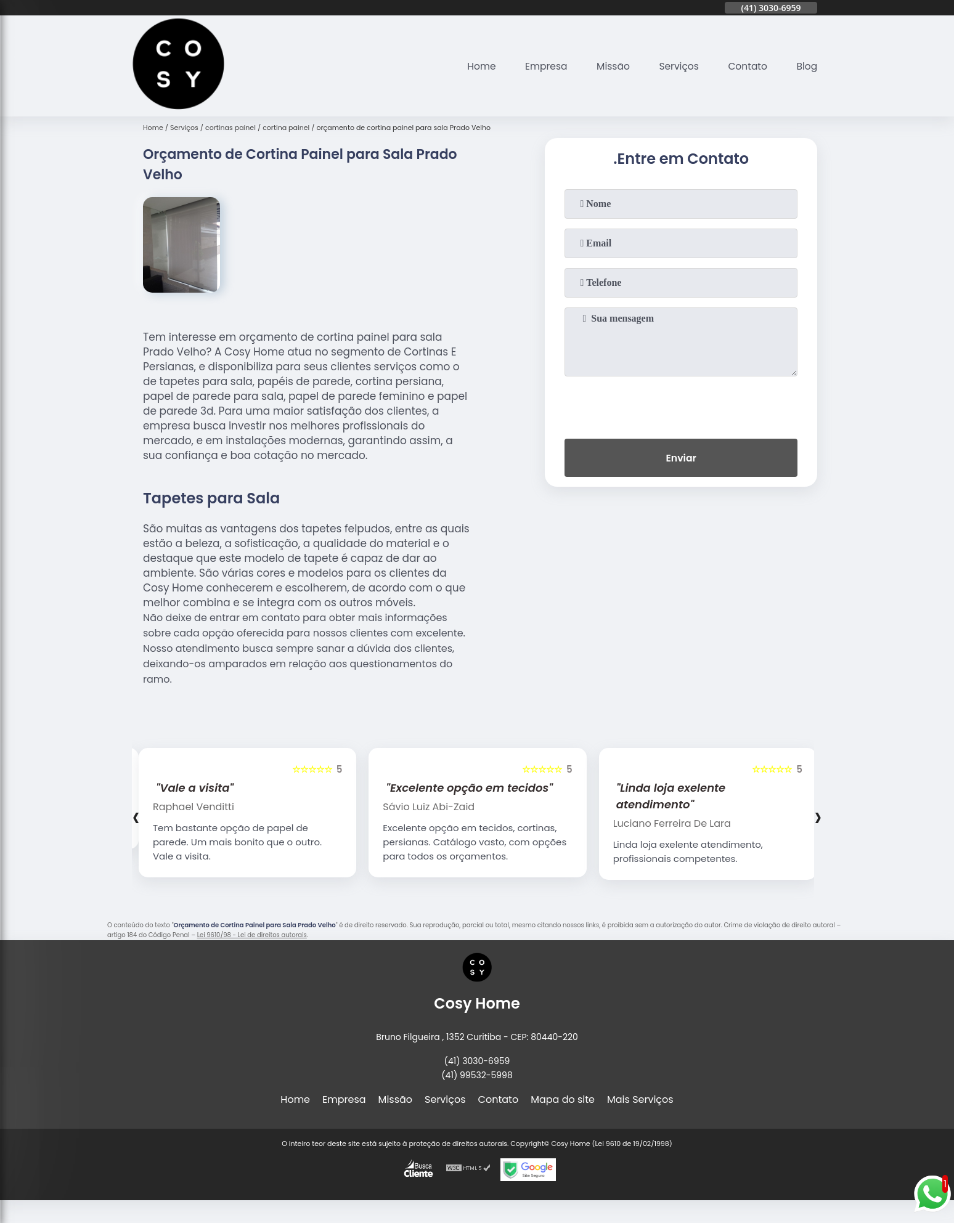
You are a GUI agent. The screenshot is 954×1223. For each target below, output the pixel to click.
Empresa (540, 66)
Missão (609, 66)
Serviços (675, 66)
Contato (746, 66)
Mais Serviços (640, 1099)
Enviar (681, 459)
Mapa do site (563, 1099)
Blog (806, 66)
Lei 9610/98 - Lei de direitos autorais (252, 935)
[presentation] (681, 405)
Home (474, 66)
